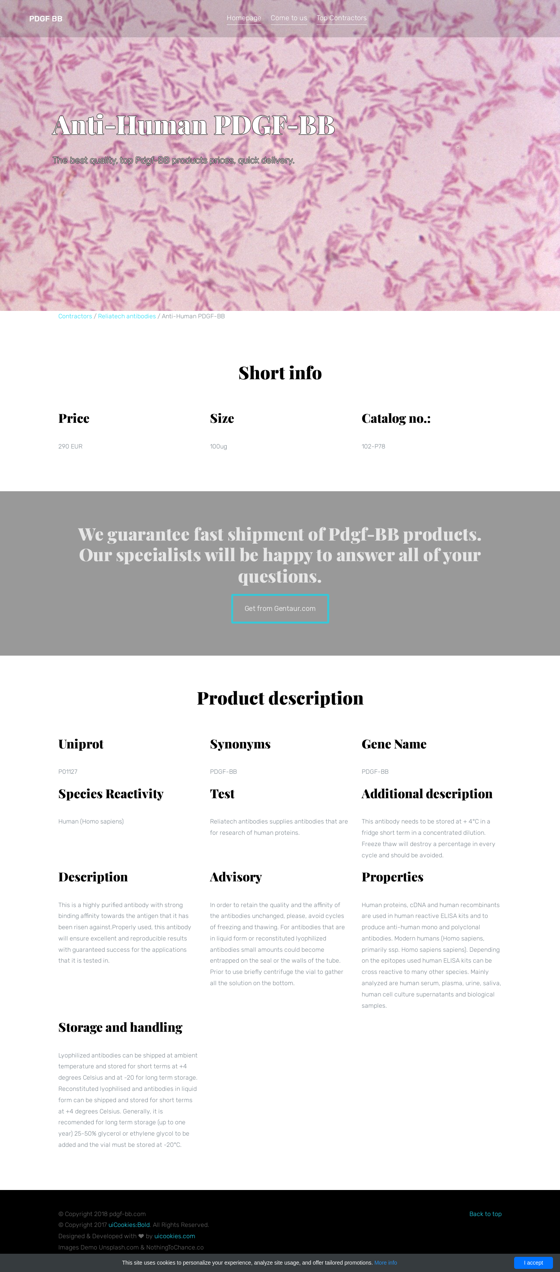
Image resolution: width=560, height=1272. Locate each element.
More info (385, 1263)
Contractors (75, 316)
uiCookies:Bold (129, 1224)
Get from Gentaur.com (280, 608)
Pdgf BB (46, 18)
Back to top (485, 1214)
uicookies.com (174, 1236)
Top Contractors (342, 18)
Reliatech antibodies (127, 316)
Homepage (244, 18)
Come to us (289, 18)
